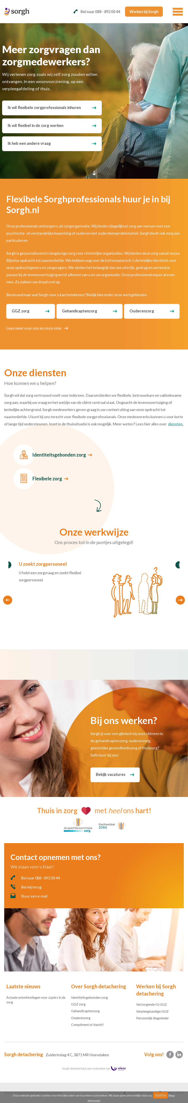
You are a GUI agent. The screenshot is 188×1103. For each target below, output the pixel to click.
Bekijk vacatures (110, 774)
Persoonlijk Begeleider (152, 1018)
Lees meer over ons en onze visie (33, 328)
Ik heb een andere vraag (29, 143)
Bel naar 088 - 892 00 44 (35, 877)
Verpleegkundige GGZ (152, 1011)
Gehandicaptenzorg (79, 310)
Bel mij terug (26, 886)
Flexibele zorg (47, 478)
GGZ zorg (20, 310)
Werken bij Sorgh (143, 11)
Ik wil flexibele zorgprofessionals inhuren (44, 107)
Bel (96, 11)
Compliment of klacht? (87, 1024)
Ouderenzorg (141, 310)
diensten (175, 424)
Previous (7, 600)
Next (180, 600)
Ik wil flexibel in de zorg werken (35, 125)
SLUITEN (160, 1095)
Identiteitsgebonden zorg (59, 455)
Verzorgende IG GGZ (151, 1004)
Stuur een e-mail (28, 895)
